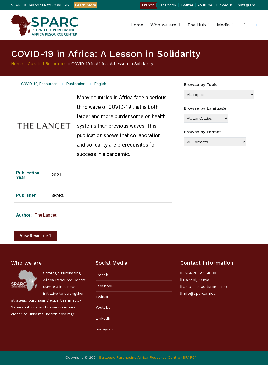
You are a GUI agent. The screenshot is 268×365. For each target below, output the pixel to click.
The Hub (196, 25)
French (148, 5)
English (100, 84)
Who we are (163, 25)
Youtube (204, 5)
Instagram (245, 5)
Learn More (85, 5)
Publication (75, 84)
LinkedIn (224, 5)
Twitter (187, 5)
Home (137, 25)
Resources (48, 84)
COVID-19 (29, 84)
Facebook (167, 5)
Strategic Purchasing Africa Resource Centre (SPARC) (147, 357)
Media (223, 25)
